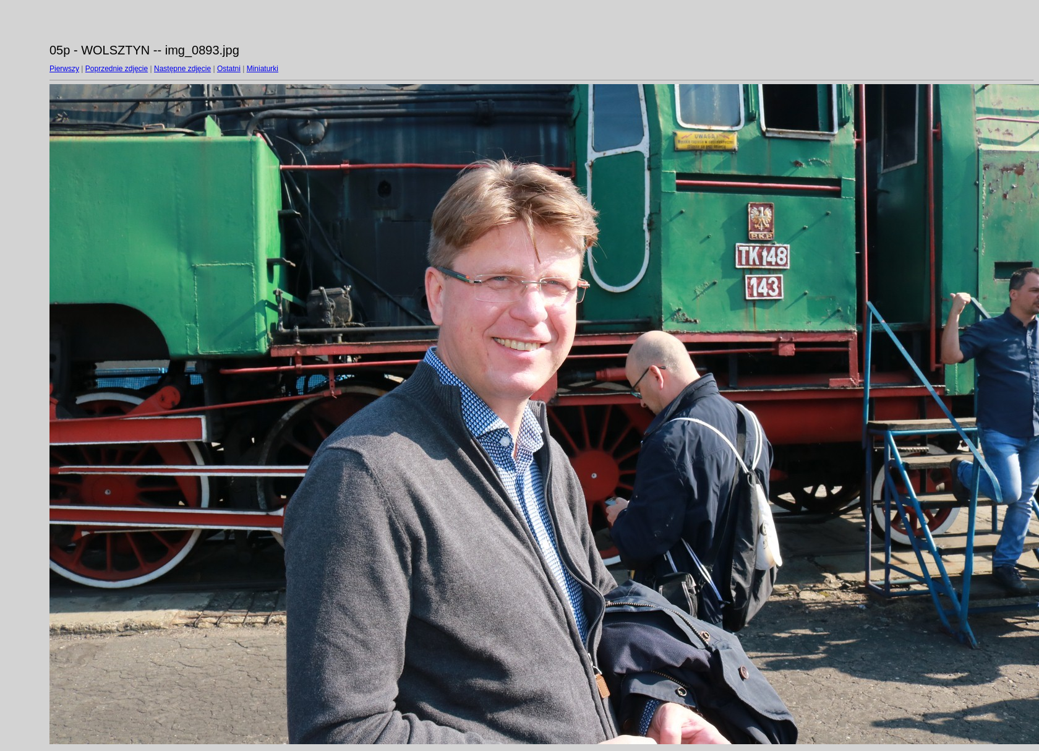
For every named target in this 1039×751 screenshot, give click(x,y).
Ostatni (229, 68)
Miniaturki (262, 68)
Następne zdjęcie (182, 68)
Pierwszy (64, 68)
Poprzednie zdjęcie (116, 68)
